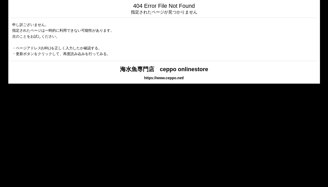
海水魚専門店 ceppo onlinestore (164, 69)
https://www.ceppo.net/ (164, 78)
